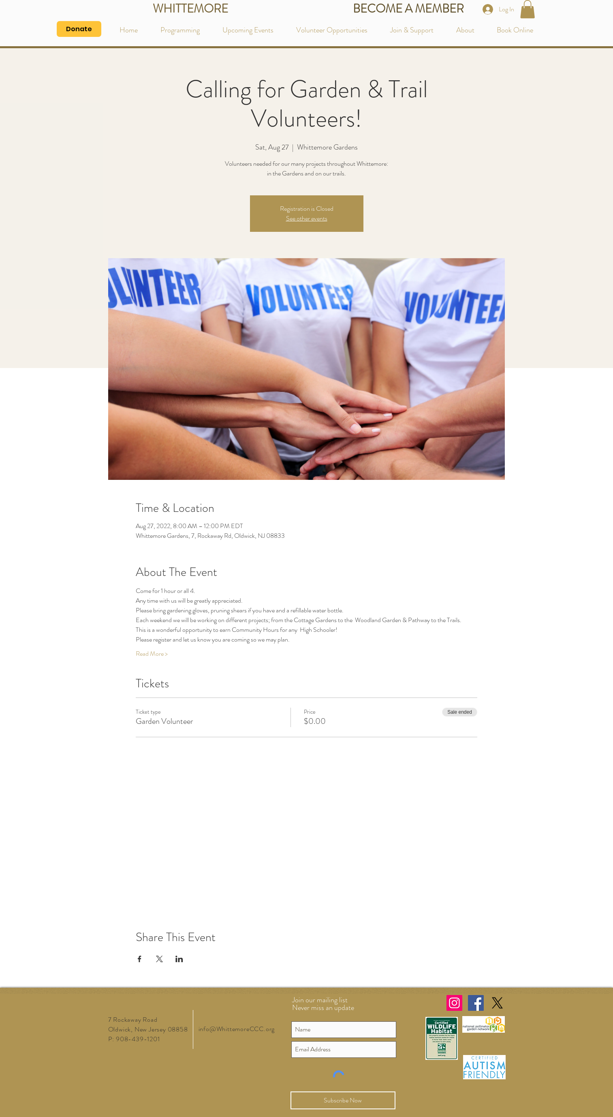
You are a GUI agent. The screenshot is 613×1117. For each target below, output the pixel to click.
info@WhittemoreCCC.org (237, 1029)
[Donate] (79, 29)
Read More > (152, 653)
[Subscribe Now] (342, 1100)
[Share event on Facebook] (139, 959)
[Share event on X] (159, 959)
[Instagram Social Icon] (454, 1003)
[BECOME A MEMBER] (408, 9)
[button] (527, 9)
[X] (497, 1003)
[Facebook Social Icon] (476, 1003)
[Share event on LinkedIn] (179, 959)
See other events (306, 218)
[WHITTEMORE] (190, 9)
